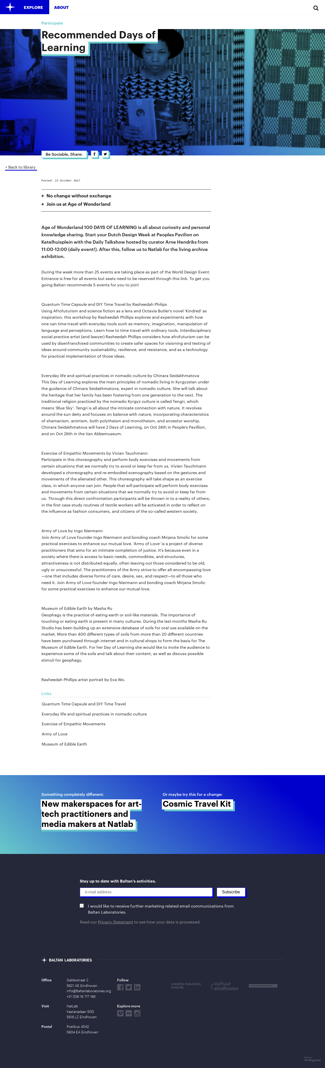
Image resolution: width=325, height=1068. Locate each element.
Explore (33, 7)
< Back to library (20, 167)
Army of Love (54, 733)
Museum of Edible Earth (64, 743)
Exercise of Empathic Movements (74, 723)
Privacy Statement (115, 921)
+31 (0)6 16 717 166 (81, 996)
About (61, 7)
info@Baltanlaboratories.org (89, 991)
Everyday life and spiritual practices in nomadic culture (94, 713)
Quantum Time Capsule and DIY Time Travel (84, 703)
